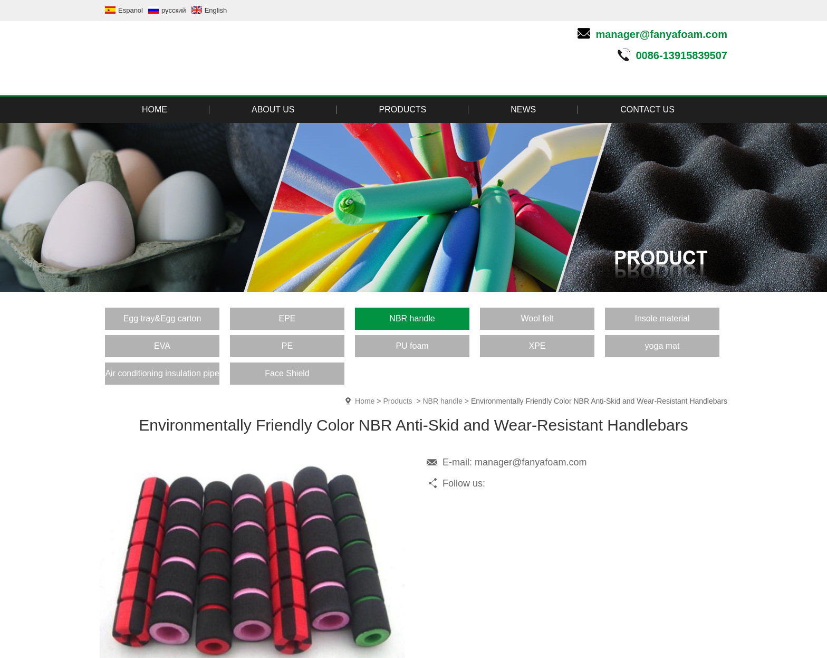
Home (364, 401)
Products (397, 401)
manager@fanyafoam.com (661, 34)
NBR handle (442, 401)
